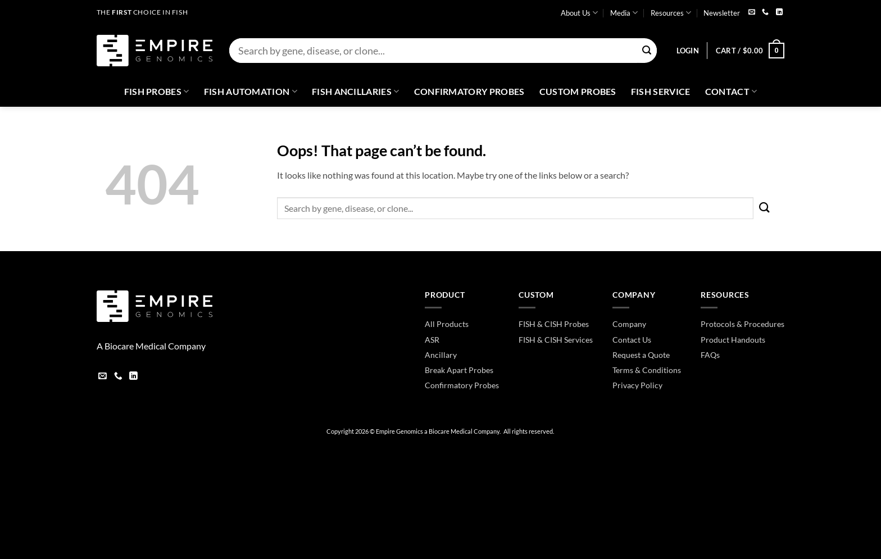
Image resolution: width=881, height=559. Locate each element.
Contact (731, 91)
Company (629, 324)
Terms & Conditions (646, 370)
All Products (447, 324)
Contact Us (631, 339)
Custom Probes (577, 91)
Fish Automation (250, 91)
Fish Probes (156, 91)
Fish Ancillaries (355, 91)
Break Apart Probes (459, 370)
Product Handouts (733, 339)
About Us (579, 12)
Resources (671, 12)
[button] (687, 50)
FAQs (710, 355)
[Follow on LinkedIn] (779, 12)
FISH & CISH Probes (554, 324)
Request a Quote (641, 355)
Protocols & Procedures (742, 324)
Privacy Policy (637, 385)
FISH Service (661, 91)
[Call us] (765, 12)
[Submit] (646, 51)
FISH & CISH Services (556, 339)
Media (624, 12)
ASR (432, 339)
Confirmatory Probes (469, 91)
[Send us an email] (751, 12)
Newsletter (721, 12)
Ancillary (441, 355)
